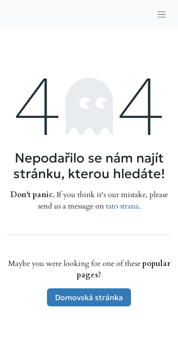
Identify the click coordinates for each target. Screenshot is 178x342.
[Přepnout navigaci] (161, 14)
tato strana (122, 206)
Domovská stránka (89, 297)
